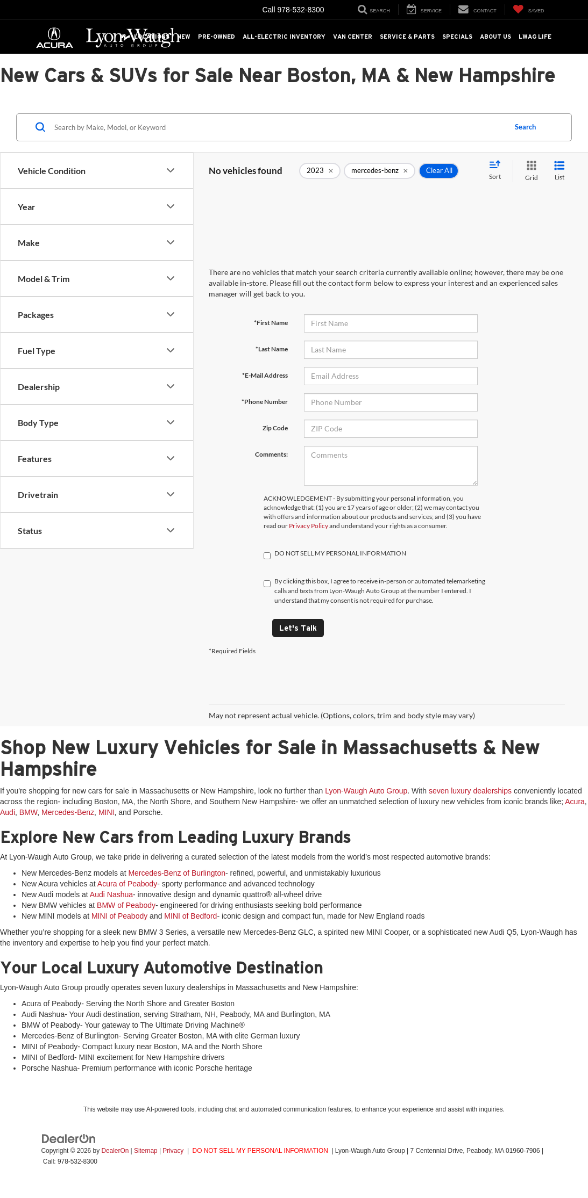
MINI (106, 812)
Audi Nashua (111, 894)
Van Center (352, 36)
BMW (28, 812)
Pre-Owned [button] (216, 36)
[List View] (559, 171)
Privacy (172, 1150)
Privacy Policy (308, 526)
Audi (7, 812)
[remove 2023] (320, 171)
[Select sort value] (498, 171)
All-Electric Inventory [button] (284, 36)
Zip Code (275, 428)
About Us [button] (495, 36)
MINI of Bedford (190, 916)
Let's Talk (298, 628)
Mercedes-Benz (67, 812)
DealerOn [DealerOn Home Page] (115, 1150)
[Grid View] (529, 171)
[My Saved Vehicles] (528, 9)
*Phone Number (265, 402)
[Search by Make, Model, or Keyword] (278, 127)
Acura (575, 801)
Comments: (271, 454)
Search (525, 126)
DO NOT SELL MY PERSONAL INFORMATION (260, 1150)
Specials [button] (457, 36)
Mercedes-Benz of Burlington (176, 873)
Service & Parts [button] (407, 36)
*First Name (271, 323)
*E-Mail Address (265, 375)
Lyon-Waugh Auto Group (366, 790)
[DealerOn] (68, 1138)
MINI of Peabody (119, 916)
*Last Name (272, 349)
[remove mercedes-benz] (379, 171)
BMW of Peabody (126, 905)
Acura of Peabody (127, 883)
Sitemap (146, 1150)
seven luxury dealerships (470, 790)
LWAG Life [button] (535, 36)
